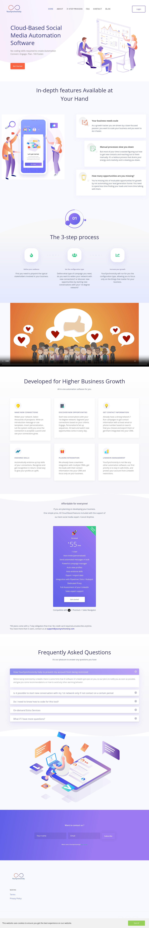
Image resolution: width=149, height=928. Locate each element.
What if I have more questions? (29, 730)
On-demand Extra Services (26, 721)
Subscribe (108, 847)
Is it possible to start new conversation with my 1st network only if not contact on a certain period (63, 704)
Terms (12, 894)
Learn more (84, 856)
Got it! (136, 923)
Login (139, 9)
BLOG (107, 9)
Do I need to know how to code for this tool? (36, 713)
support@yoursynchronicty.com (60, 628)
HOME (50, 9)
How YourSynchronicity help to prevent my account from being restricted (50, 683)
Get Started (17, 66)
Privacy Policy (16, 898)
